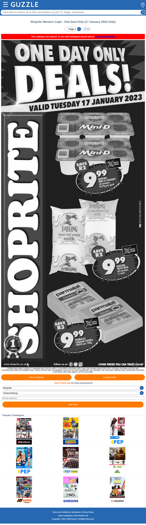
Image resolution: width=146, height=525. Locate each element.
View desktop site (81, 516)
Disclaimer (76, 512)
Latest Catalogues (105, 36)
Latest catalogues (65, 516)
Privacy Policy (88, 512)
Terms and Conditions (61, 512)
